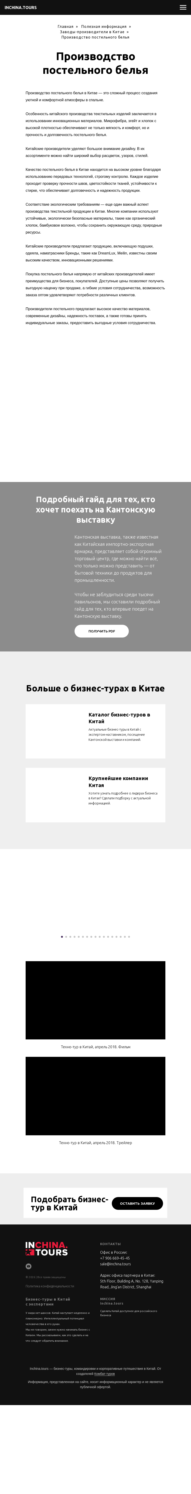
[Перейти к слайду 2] (66, 1026)
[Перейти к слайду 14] (116, 1026)
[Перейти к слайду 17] (129, 1026)
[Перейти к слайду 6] (83, 1026)
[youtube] (28, 1355)
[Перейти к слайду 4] (74, 1026)
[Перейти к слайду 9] (95, 1026)
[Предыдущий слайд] (9, 974)
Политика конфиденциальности (50, 1375)
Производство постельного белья (95, 37)
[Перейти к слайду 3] (70, 1026)
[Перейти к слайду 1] (62, 1026)
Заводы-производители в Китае (92, 32)
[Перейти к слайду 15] (121, 1026)
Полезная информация (104, 26)
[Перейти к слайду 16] (125, 1026)
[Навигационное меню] (183, 7)
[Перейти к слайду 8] (91, 1026)
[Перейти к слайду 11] (104, 1026)
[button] (102, 631)
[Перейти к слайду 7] (87, 1026)
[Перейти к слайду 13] (112, 1026)
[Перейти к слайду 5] (79, 1026)
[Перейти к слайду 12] (108, 1026)
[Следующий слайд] (181, 974)
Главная (66, 26)
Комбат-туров (104, 1463)
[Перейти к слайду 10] (100, 1026)
